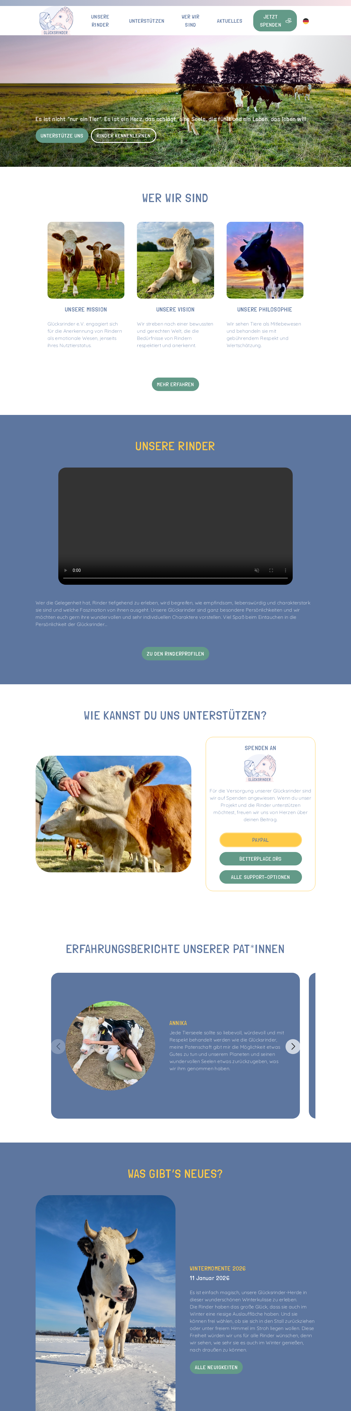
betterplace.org (260, 859)
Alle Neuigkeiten (216, 1367)
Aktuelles (230, 21)
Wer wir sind (191, 20)
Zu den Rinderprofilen (176, 653)
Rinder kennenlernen (124, 135)
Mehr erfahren (175, 384)
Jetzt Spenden (276, 20)
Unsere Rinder (100, 20)
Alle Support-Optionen (260, 877)
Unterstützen (146, 21)
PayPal (260, 840)
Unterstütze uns (62, 135)
